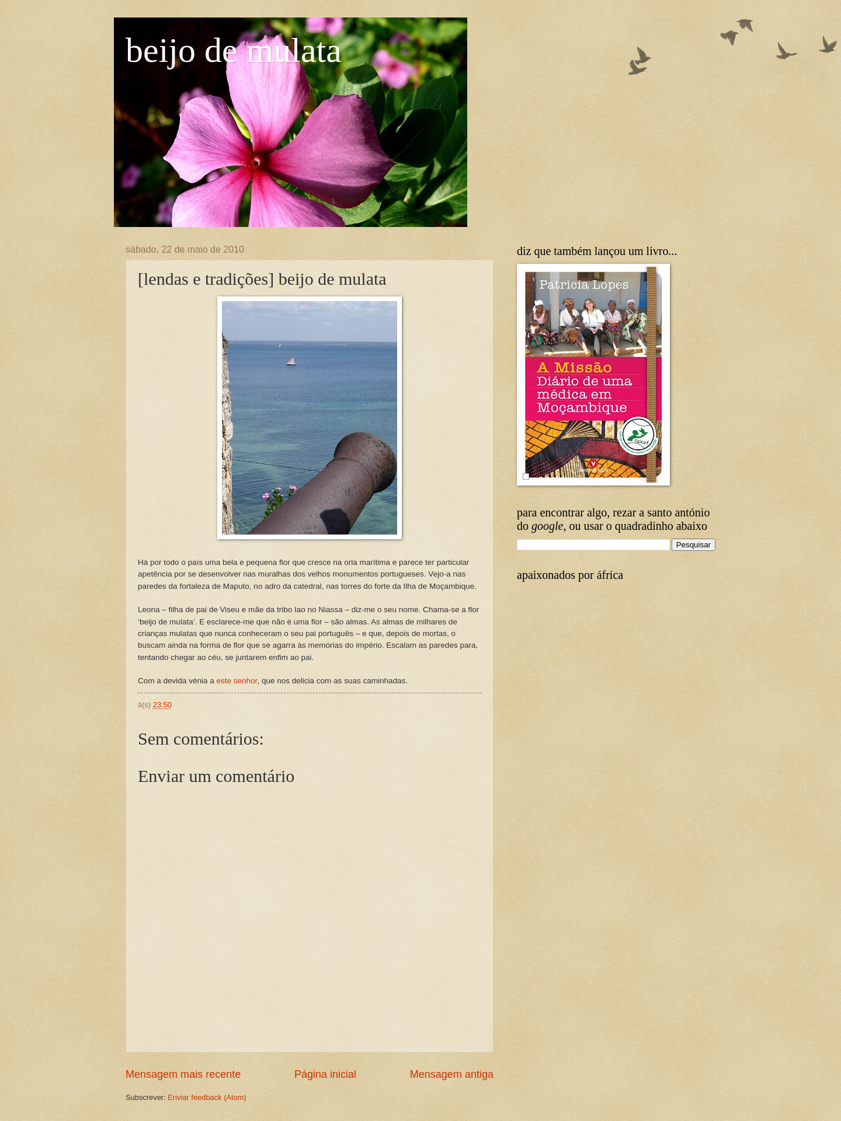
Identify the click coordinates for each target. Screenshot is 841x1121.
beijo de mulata (234, 50)
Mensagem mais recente (183, 1074)
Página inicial (325, 1074)
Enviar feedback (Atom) (207, 1097)
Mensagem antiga (452, 1074)
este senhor (236, 680)
